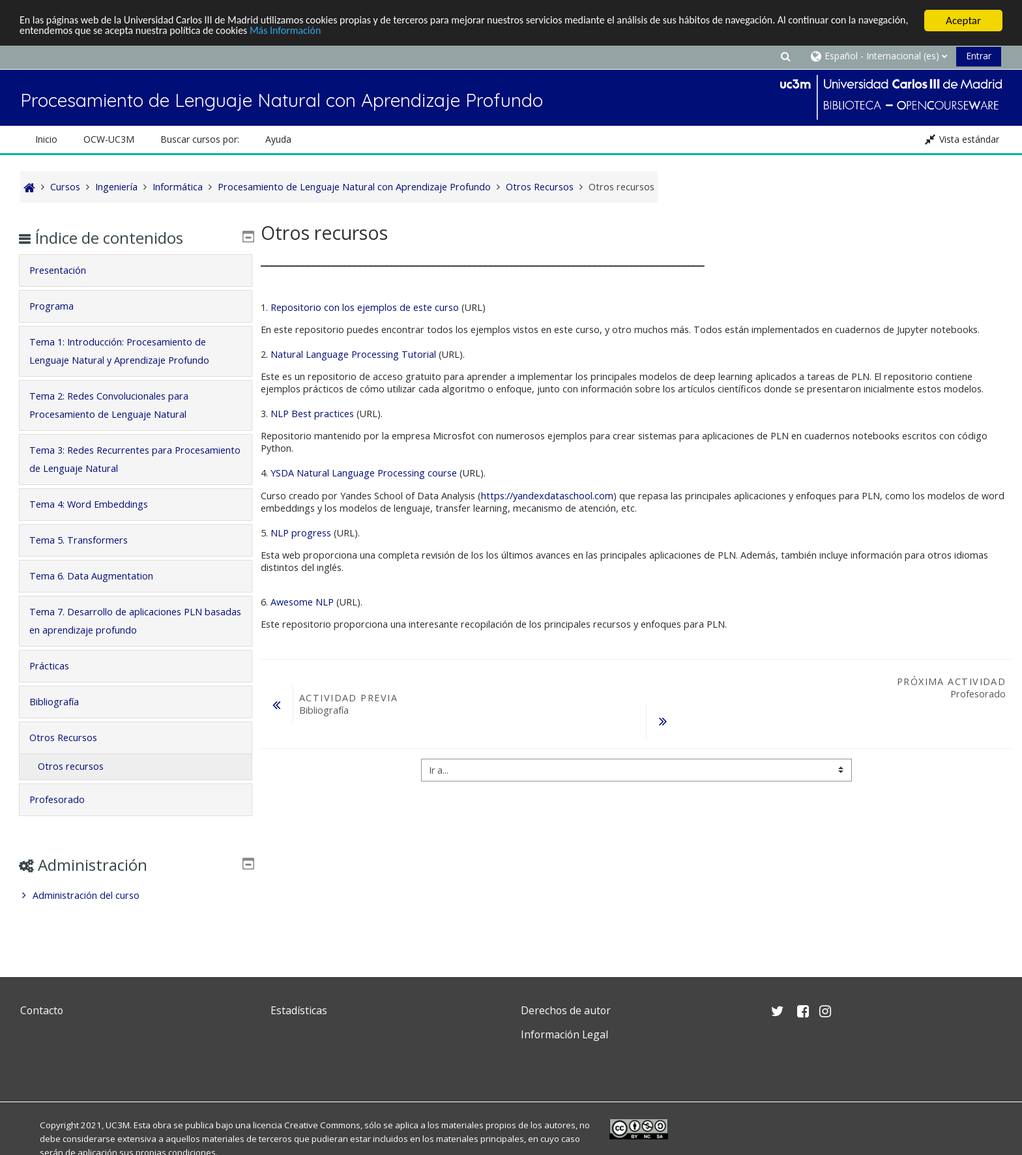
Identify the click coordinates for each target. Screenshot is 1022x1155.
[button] (785, 55)
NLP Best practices (312, 413)
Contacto (41, 1010)
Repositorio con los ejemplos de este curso (364, 307)
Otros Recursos (72, 737)
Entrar (978, 56)
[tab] (135, 270)
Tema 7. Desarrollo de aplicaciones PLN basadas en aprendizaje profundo (124, 621)
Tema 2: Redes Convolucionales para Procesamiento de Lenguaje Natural (117, 405)
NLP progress (300, 533)
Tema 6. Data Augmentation (100, 576)
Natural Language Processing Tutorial (353, 354)
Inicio (46, 139)
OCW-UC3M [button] (108, 139)
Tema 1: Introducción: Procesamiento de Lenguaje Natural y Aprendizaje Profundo (128, 351)
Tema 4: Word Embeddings (97, 504)
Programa (60, 306)
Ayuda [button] (278, 139)
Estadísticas (298, 1010)
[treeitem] (135, 895)
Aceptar (963, 20)
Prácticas (58, 666)
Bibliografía (63, 701)
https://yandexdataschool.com (547, 496)
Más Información (359, 32)
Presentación (66, 270)
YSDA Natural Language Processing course (363, 473)
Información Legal (564, 1034)
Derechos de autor (566, 1010)
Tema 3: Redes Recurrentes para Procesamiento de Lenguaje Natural (117, 459)
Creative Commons (322, 1125)
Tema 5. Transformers (87, 540)
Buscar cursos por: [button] (199, 139)
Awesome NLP (302, 602)
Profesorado (66, 799)
